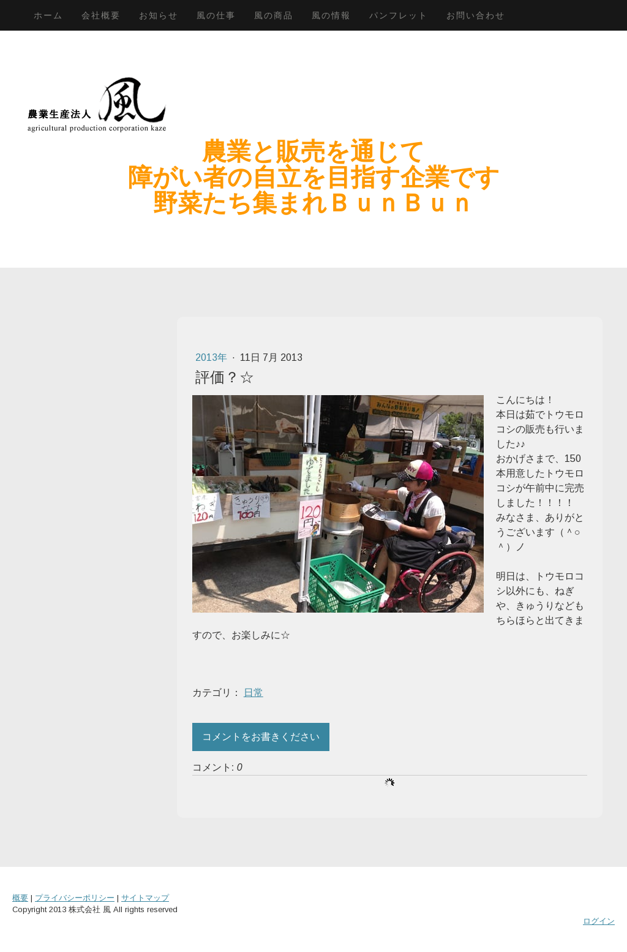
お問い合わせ (475, 15)
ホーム (48, 15)
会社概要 (101, 15)
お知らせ (158, 15)
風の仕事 (216, 15)
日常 (253, 692)
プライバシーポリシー (75, 897)
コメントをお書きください (261, 736)
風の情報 (331, 15)
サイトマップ (145, 897)
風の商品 (273, 15)
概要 (20, 897)
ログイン (599, 921)
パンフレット (398, 15)
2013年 (212, 357)
